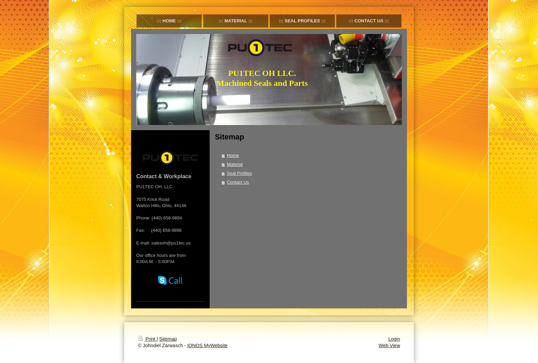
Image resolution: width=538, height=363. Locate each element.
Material (235, 164)
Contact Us (238, 182)
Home (233, 155)
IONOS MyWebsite (207, 345)
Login (394, 339)
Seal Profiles (239, 173)
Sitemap (168, 339)
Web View (389, 345)
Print (147, 339)
